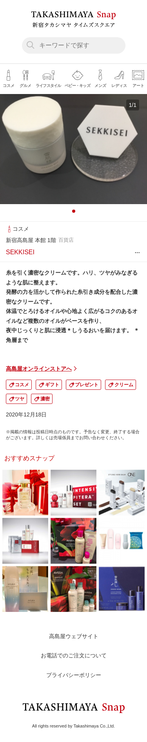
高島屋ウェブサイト (73, 636)
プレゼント (86, 384)
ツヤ (19, 399)
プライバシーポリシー (73, 675)
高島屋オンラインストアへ (39, 369)
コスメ (22, 384)
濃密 (45, 399)
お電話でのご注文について (74, 655)
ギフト (52, 384)
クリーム (123, 384)
